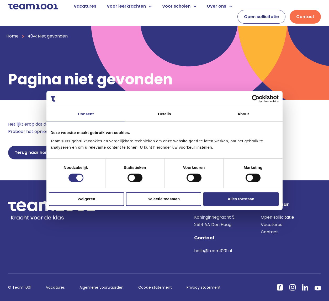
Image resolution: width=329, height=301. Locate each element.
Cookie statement (155, 287)
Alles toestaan (241, 199)
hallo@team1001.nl (213, 251)
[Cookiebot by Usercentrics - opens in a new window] (256, 99)
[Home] (33, 6)
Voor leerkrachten (129, 6)
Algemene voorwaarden (101, 287)
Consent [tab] (86, 114)
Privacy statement (204, 287)
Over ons (219, 6)
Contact (305, 17)
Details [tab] (164, 114)
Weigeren (86, 199)
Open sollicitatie (261, 17)
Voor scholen (179, 6)
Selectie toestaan (164, 199)
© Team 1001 (19, 287)
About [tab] (243, 114)
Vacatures (85, 6)
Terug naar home (33, 152)
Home (12, 36)
